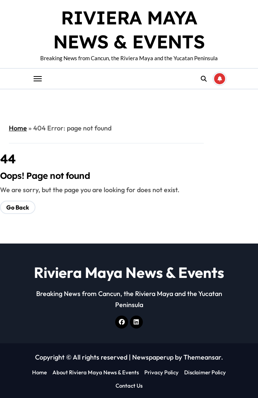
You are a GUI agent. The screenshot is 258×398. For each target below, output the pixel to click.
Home (18, 128)
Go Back (17, 207)
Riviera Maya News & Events (129, 272)
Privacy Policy (161, 372)
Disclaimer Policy (205, 372)
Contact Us (129, 385)
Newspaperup (152, 357)
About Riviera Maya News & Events (95, 372)
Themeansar (202, 357)
